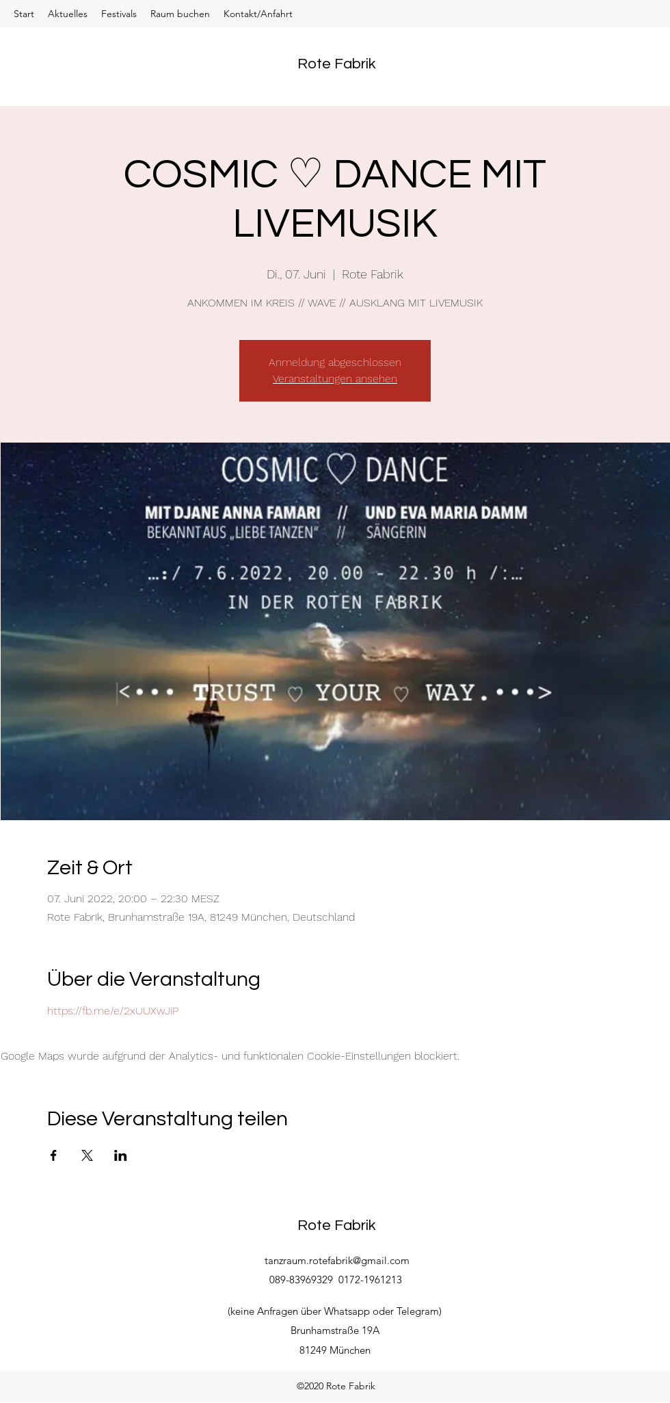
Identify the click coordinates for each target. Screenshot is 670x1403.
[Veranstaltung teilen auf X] (87, 1155)
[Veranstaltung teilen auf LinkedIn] (120, 1155)
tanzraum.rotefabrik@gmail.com (337, 1260)
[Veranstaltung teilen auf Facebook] (53, 1155)
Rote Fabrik (336, 64)
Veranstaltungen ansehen (335, 378)
